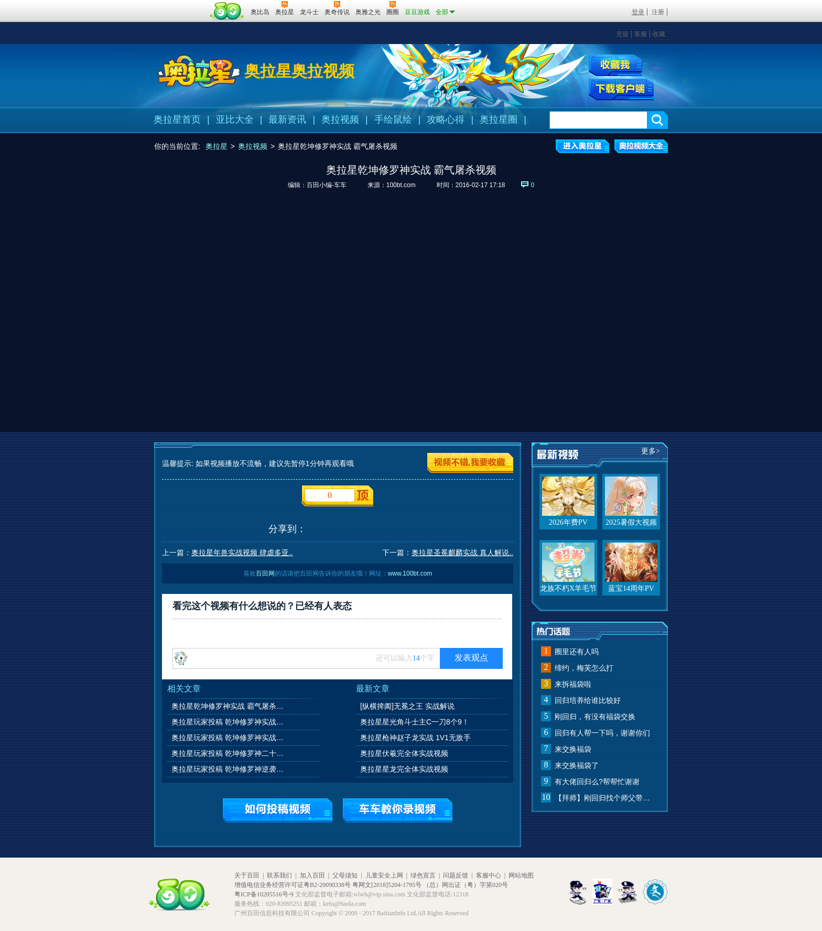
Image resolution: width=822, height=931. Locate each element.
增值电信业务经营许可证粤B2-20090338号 (292, 885)
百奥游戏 (180, 4)
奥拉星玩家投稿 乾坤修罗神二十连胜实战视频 (229, 753)
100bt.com (401, 185)
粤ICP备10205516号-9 (264, 894)
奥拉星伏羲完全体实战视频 (404, 753)
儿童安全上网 (384, 875)
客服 (640, 34)
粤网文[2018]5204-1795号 (386, 885)
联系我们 (279, 875)
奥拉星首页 (177, 119)
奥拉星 (217, 146)
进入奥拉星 (582, 146)
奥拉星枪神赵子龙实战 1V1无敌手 (415, 737)
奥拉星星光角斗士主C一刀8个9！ (414, 722)
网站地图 (521, 875)
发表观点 (471, 657)
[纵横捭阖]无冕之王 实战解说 (407, 706)
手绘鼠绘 (393, 119)
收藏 (659, 34)
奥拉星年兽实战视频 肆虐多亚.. (242, 552)
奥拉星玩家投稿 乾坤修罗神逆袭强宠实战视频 (229, 769)
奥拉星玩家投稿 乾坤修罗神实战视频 (229, 722)
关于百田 (246, 875)
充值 (622, 34)
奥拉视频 (340, 119)
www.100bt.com (410, 573)
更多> (650, 451)
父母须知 (345, 875)
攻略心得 (445, 119)
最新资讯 (287, 119)
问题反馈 (455, 875)
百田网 (227, 11)
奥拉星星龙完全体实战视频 (404, 769)
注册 (658, 12)
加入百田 (312, 875)
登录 (638, 12)
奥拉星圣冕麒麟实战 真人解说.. (462, 552)
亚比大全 (235, 119)
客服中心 (488, 875)
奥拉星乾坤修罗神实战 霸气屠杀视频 (229, 706)
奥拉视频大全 (641, 146)
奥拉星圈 (498, 119)
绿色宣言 (423, 875)
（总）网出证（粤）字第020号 (465, 885)
